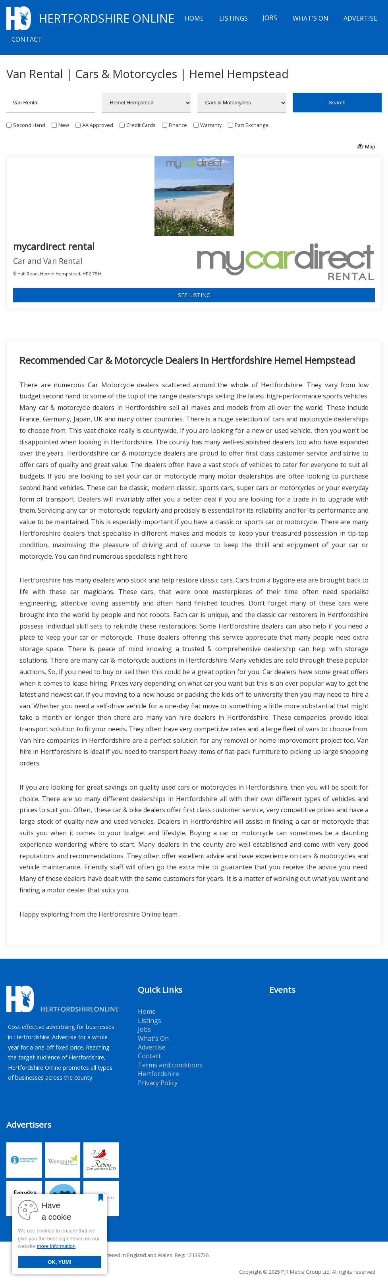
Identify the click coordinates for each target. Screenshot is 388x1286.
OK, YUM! (59, 1262)
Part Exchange (251, 125)
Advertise (360, 18)
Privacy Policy (158, 1082)
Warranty (211, 125)
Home (194, 18)
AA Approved (97, 125)
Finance (178, 125)
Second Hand (29, 125)
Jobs (270, 18)
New (63, 125)
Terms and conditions (170, 1065)
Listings (233, 18)
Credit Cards (141, 125)
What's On (310, 18)
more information (56, 1246)
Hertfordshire (158, 1073)
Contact (27, 39)
